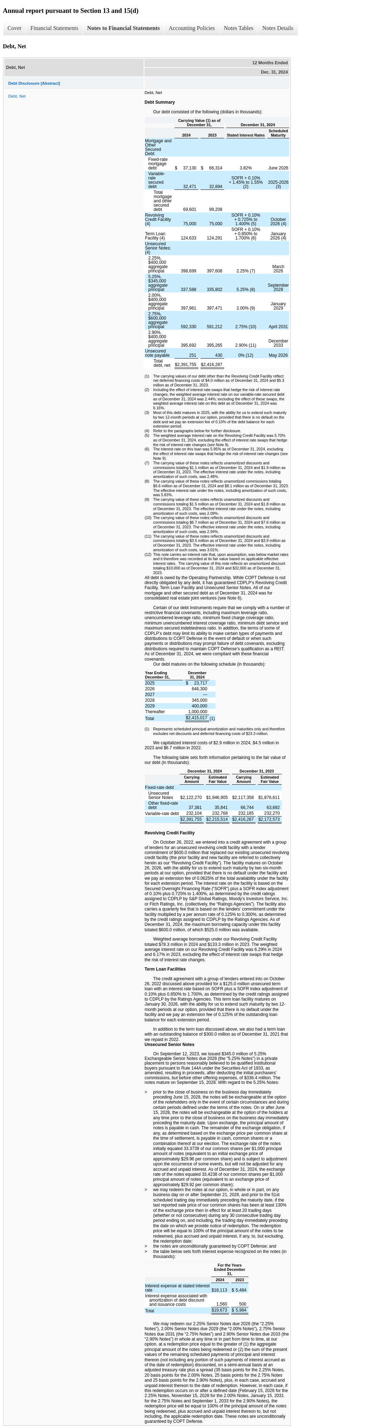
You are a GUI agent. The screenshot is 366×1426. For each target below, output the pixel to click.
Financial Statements (54, 28)
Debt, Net (17, 96)
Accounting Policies (192, 28)
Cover (14, 28)
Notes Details (277, 28)
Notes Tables (238, 28)
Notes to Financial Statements (123, 28)
